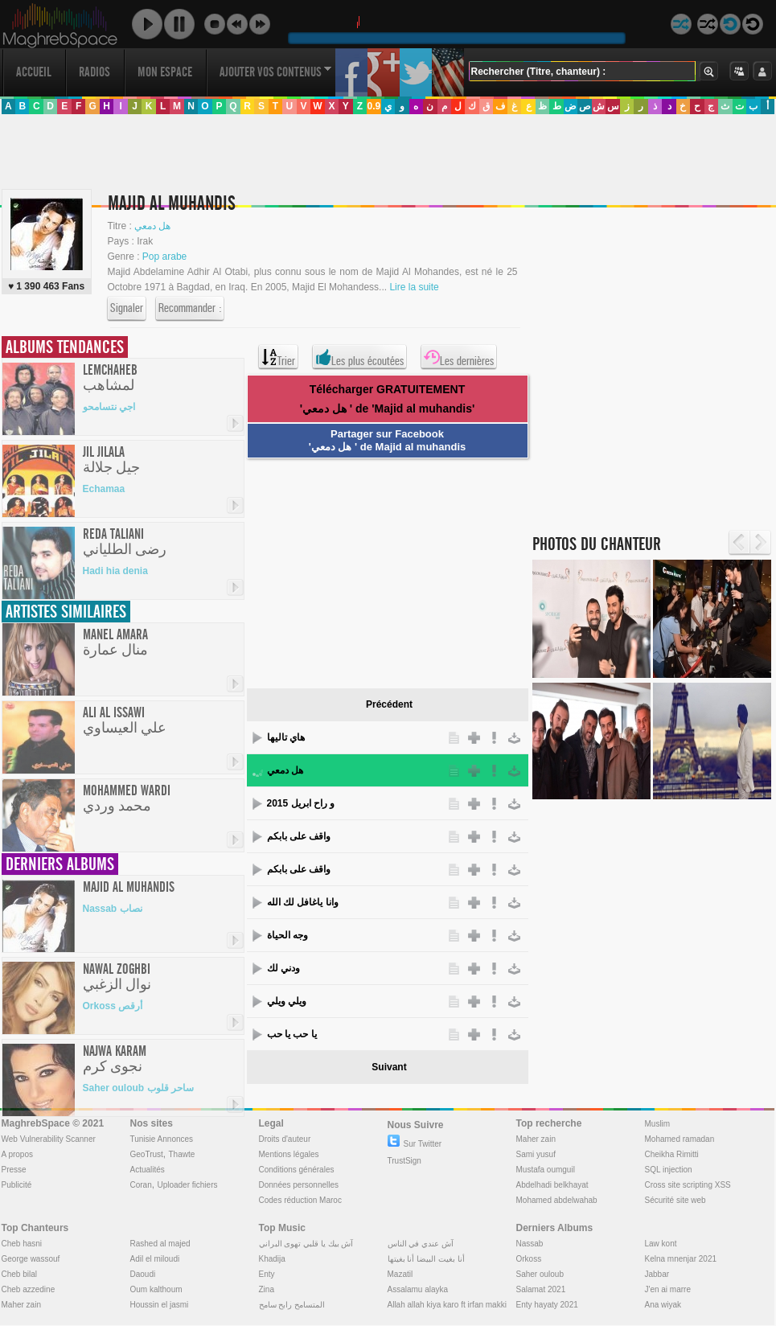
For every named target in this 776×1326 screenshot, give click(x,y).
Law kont (661, 1243)
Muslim (658, 1123)
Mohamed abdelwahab (556, 1200)
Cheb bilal (19, 1274)
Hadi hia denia (115, 571)
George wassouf (31, 1258)
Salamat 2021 (541, 1289)
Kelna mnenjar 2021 (681, 1258)
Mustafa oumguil (545, 1169)
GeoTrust (146, 1154)
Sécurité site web (675, 1200)
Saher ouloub (540, 1274)
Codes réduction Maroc (300, 1200)
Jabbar (657, 1274)
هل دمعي (285, 770)
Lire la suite (413, 287)
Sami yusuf (536, 1154)
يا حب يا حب (292, 1034)
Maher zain (536, 1139)
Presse (14, 1169)
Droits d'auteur (285, 1139)
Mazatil (400, 1274)
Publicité (17, 1184)
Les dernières (459, 357)
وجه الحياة (287, 935)
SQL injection (668, 1169)
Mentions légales (289, 1154)
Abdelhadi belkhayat (552, 1184)
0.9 (373, 106)
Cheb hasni (22, 1243)
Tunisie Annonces (162, 1139)
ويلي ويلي (286, 1001)
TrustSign (404, 1160)
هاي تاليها (286, 737)
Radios (94, 72)
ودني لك (283, 968)
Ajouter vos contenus (276, 72)
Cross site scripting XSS (688, 1184)
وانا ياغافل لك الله (303, 902)
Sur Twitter (415, 1143)
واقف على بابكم (299, 836)
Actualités (147, 1169)
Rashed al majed (160, 1243)
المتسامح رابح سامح (292, 1304)
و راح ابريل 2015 (301, 803)
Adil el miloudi (155, 1258)
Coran (141, 1184)
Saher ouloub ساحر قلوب (138, 1088)
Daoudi (143, 1274)
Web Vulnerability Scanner (49, 1139)
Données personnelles (299, 1184)
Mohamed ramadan (680, 1139)
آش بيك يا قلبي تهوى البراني (306, 1243)
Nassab (530, 1243)
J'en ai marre (668, 1289)
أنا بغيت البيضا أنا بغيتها (426, 1258)
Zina (266, 1289)
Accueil (33, 72)
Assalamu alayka (418, 1289)
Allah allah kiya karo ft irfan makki (447, 1304)
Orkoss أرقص (113, 1006)
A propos (17, 1154)
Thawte (181, 1154)
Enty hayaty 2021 (547, 1304)
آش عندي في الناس (421, 1243)
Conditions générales (297, 1169)
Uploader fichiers (187, 1184)
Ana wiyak (663, 1304)
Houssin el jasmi (159, 1304)
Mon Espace (165, 72)
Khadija (272, 1258)
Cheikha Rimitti (672, 1154)
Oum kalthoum (156, 1289)
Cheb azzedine (28, 1289)
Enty (267, 1274)
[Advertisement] (165, 352)
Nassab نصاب (112, 908)
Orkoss (529, 1258)
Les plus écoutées (359, 357)
